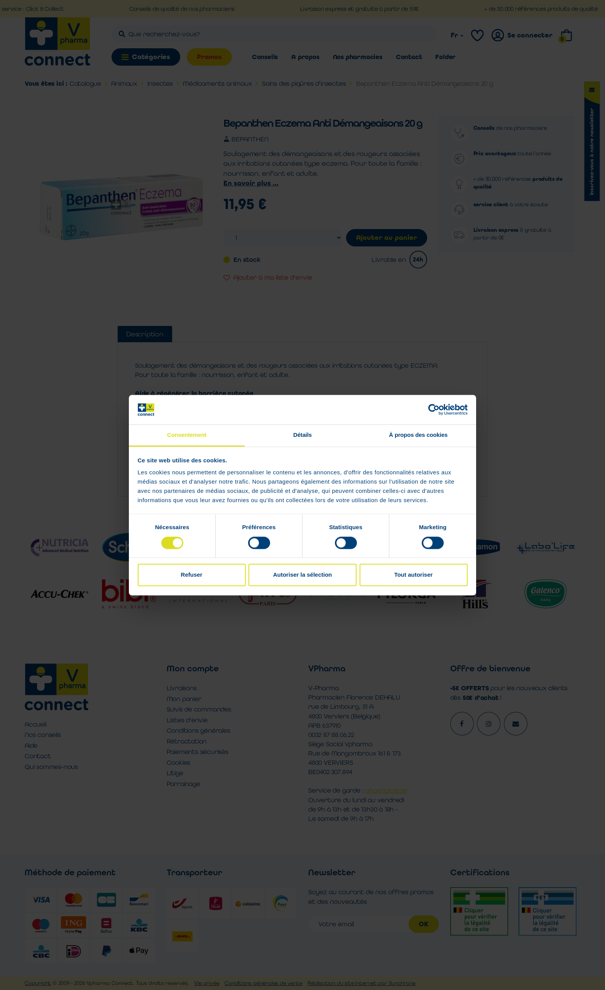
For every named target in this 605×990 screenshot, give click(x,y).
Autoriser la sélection (302, 575)
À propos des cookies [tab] (418, 435)
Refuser (192, 575)
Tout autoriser (413, 575)
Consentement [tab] (186, 435)
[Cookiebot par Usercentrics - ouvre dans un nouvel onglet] (434, 409)
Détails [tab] (302, 435)
